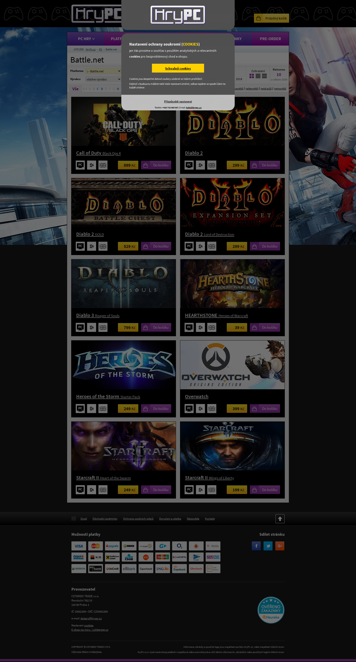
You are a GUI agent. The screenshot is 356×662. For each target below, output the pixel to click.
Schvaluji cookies (178, 68)
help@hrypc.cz (194, 107)
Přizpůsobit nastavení (178, 101)
